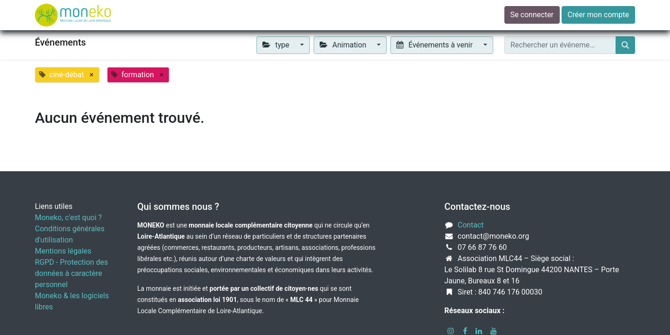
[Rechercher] (625, 45)
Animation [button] (344, 44)
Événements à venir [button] (435, 44)
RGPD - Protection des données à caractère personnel (71, 273)
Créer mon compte (598, 14)
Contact (471, 225)
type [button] (276, 44)
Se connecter (532, 14)
